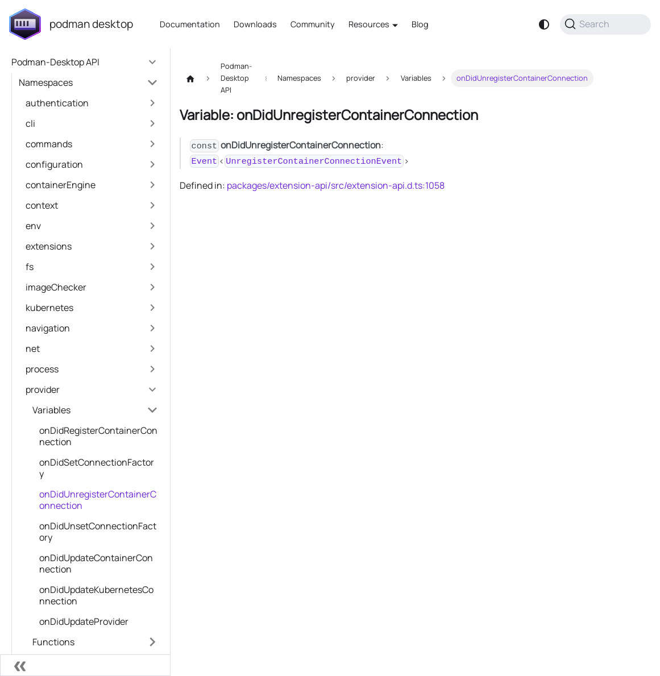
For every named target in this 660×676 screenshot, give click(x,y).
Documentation (190, 24)
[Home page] (190, 78)
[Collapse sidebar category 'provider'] (152, 389)
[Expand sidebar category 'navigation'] (152, 328)
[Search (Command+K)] (605, 24)
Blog (420, 24)
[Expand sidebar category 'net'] (152, 348)
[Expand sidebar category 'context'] (152, 205)
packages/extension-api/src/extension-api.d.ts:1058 (336, 185)
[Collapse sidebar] (85, 665)
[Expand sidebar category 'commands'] (152, 144)
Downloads (255, 24)
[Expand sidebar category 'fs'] (152, 267)
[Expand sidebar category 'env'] (152, 226)
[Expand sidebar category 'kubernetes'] (152, 307)
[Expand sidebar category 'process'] (152, 369)
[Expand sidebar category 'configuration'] (152, 164)
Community (312, 24)
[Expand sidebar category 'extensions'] (152, 246)
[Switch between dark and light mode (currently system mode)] (544, 24)
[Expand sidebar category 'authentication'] (152, 103)
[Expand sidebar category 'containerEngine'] (152, 185)
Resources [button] (368, 24)
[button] (88, 82)
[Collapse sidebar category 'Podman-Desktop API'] (152, 62)
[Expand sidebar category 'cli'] (152, 123)
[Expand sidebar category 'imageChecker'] (152, 287)
